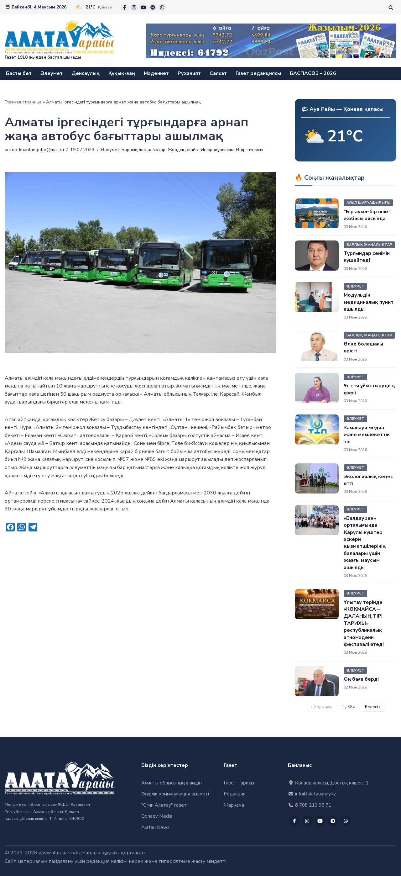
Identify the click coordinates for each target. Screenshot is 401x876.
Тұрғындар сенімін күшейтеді (367, 257)
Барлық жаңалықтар (143, 149)
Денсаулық (85, 73)
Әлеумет (51, 73)
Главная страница (23, 102)
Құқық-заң (121, 73)
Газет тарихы (239, 783)
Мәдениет (156, 73)
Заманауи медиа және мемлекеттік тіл (367, 434)
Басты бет (19, 73)
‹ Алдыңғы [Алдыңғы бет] (321, 707)
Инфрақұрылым (217, 149)
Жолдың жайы (183, 149)
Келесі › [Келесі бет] (372, 707)
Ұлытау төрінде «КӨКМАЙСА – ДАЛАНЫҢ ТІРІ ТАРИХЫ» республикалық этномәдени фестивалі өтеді (364, 623)
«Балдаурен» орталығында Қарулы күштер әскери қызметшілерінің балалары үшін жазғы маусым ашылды (365, 543)
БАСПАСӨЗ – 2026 (313, 73)
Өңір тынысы (249, 149)
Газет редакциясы (258, 73)
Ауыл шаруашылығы (368, 202)
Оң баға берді (361, 679)
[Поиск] (390, 7)
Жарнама (234, 805)
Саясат (218, 73)
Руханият (189, 73)
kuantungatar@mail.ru (41, 149)
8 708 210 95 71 (309, 805)
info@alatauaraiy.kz (312, 794)
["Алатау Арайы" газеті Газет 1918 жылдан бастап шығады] (59, 40)
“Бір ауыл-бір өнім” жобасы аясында (367, 215)
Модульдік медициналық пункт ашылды (368, 302)
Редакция (235, 794)
